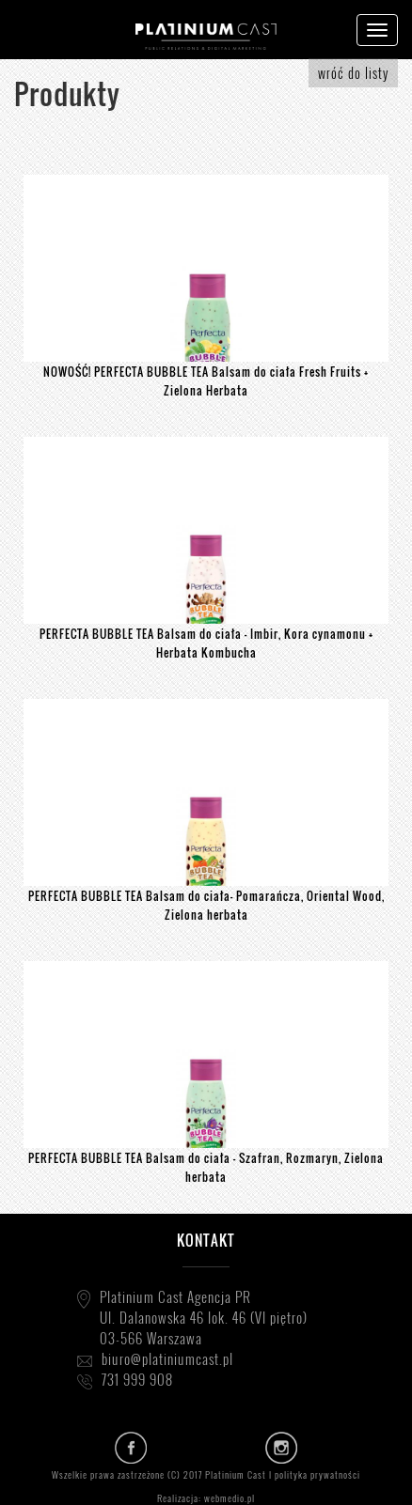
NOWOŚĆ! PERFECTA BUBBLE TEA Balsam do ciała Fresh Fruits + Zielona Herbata (206, 381)
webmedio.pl (229, 1498)
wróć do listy (353, 73)
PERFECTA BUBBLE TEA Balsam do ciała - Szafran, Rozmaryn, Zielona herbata (206, 1167)
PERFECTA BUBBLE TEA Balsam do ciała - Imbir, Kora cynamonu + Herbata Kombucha (206, 643)
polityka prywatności (317, 1474)
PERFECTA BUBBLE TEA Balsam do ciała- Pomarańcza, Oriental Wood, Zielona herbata (206, 905)
